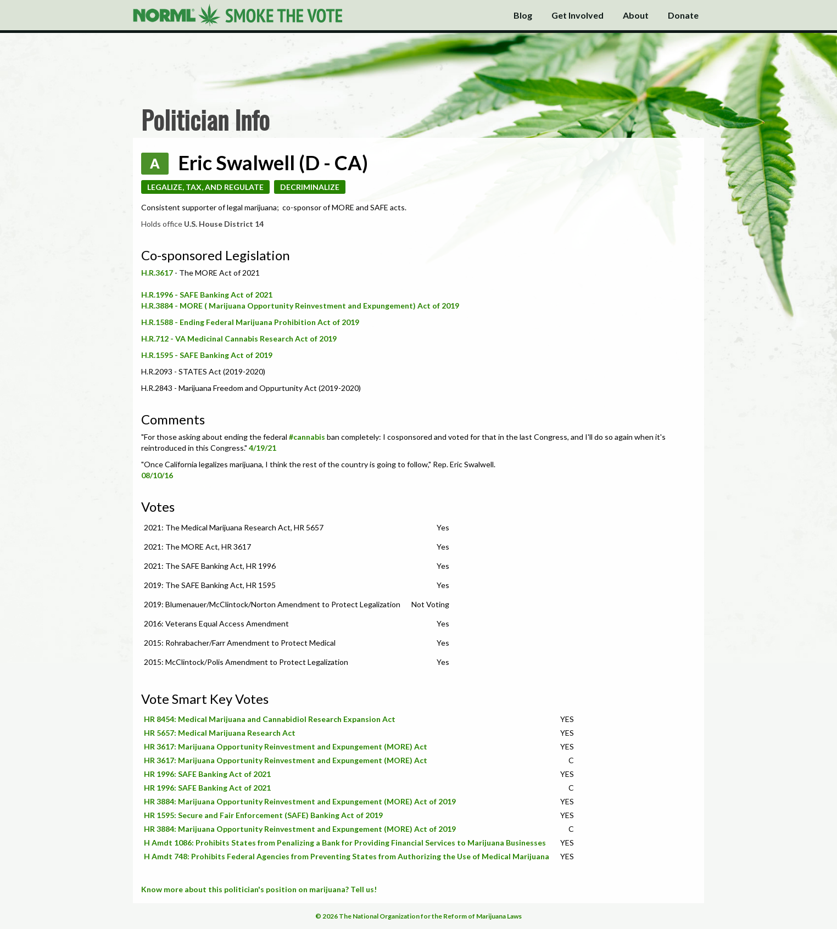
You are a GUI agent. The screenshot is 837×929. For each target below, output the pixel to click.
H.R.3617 (158, 272)
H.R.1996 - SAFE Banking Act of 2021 (206, 294)
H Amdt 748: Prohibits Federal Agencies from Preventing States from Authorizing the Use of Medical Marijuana (346, 856)
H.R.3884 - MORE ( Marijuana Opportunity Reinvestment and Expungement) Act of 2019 (300, 305)
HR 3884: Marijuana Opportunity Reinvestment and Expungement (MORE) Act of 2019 (300, 801)
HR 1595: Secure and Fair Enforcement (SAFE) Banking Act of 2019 (263, 815)
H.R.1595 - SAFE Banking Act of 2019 (206, 355)
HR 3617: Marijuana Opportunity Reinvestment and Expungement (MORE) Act (285, 746)
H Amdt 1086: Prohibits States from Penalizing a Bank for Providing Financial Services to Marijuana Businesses (345, 842)
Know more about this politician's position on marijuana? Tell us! (259, 889)
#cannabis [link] (307, 436)
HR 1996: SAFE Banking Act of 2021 (207, 774)
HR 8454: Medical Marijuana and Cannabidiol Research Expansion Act (269, 719)
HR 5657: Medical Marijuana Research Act (219, 732)
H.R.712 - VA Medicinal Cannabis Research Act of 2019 (239, 338)
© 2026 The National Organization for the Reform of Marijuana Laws (418, 916)
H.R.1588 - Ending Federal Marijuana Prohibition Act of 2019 (250, 322)
